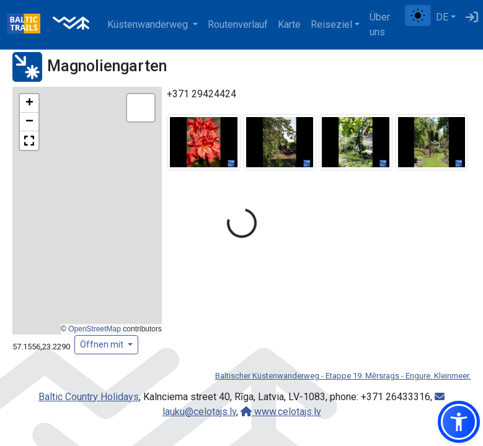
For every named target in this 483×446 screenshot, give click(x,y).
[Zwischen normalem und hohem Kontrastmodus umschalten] (418, 15)
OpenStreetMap (94, 329)
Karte (289, 24)
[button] (29, 103)
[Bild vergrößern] (204, 141)
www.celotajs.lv (281, 412)
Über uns (380, 24)
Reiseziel (331, 24)
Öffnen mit (102, 344)
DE (442, 17)
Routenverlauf (238, 24)
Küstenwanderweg (148, 24)
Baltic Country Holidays (88, 397)
